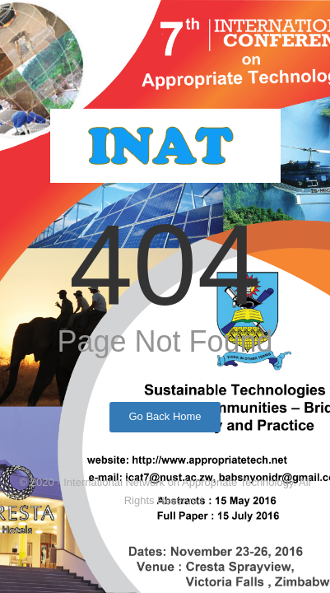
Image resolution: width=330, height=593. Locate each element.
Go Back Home (164, 416)
